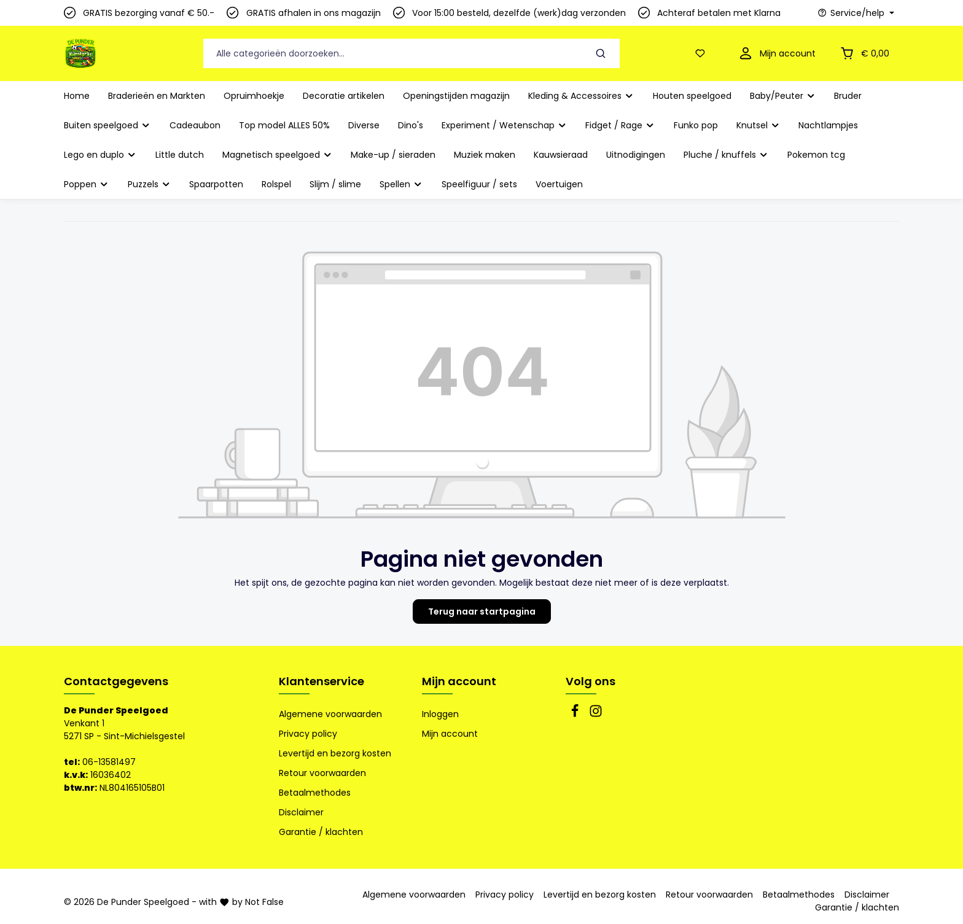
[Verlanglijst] (702, 54)
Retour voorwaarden (322, 773)
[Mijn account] (776, 54)
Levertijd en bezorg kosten (335, 753)
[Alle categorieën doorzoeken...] (393, 54)
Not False (264, 902)
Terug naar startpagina (482, 611)
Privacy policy (308, 734)
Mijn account (459, 681)
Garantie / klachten (321, 832)
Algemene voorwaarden (330, 714)
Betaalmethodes (315, 792)
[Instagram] (595, 715)
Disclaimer (301, 812)
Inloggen (440, 714)
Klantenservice (321, 681)
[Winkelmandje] (863, 54)
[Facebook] (576, 715)
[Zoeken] (601, 54)
